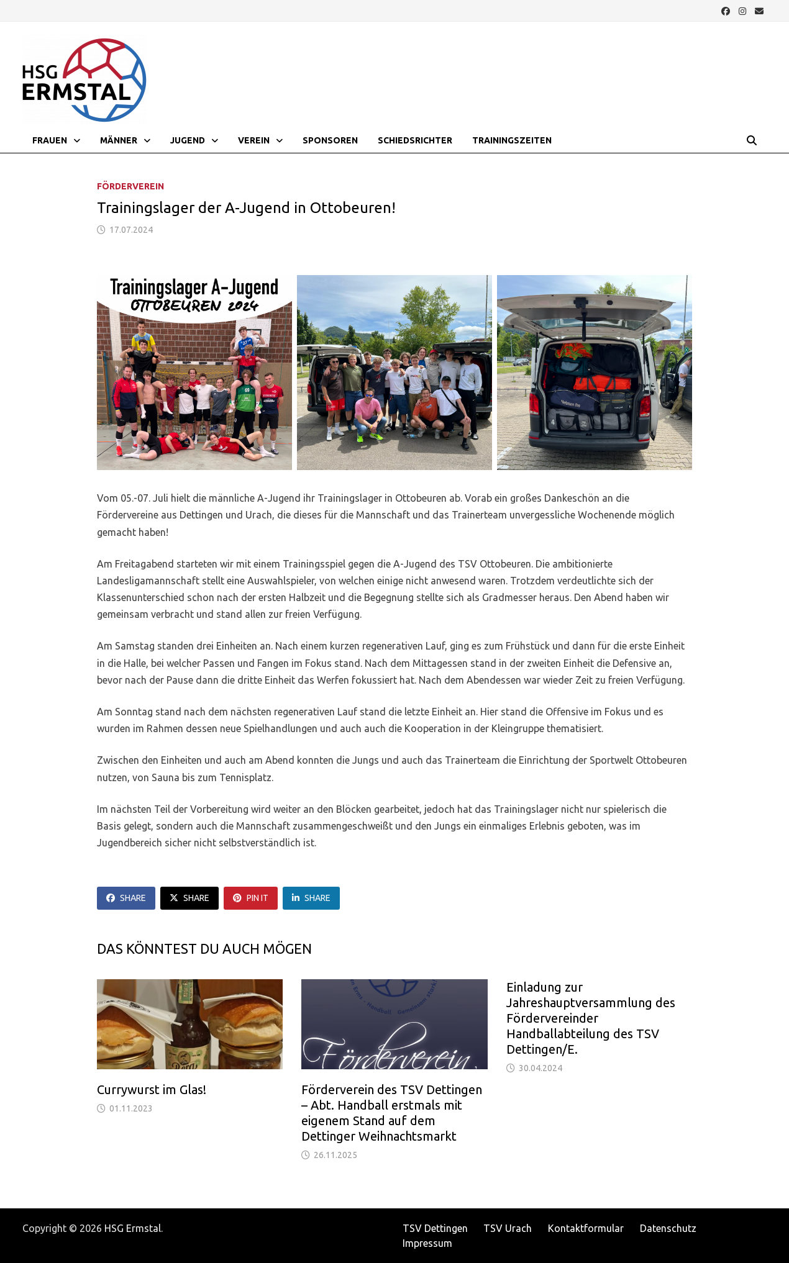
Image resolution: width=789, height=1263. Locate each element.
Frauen (49, 140)
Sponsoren (330, 140)
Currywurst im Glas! (151, 1089)
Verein (254, 140)
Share (126, 898)
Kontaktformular (586, 1228)
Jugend (187, 140)
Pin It (250, 898)
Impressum (427, 1243)
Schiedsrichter (415, 140)
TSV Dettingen (435, 1228)
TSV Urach (507, 1228)
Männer (118, 140)
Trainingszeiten (512, 140)
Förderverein (130, 186)
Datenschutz (668, 1228)
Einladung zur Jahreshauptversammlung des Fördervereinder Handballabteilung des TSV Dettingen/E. (590, 1018)
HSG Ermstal (132, 1228)
